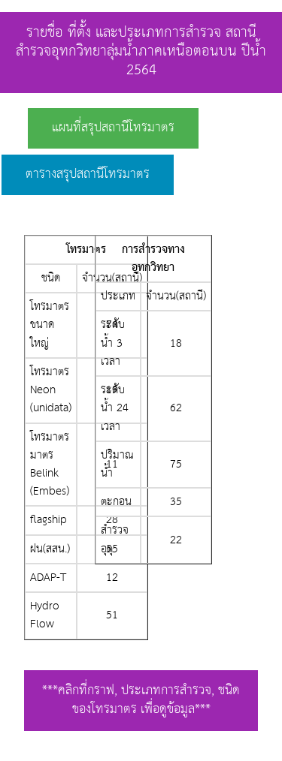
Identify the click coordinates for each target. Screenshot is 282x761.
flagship (48, 520)
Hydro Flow (44, 615)
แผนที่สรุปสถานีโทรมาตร (113, 128)
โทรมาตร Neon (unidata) (50, 390)
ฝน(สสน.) (50, 549)
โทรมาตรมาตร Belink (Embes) (49, 464)
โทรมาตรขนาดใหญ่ (49, 324)
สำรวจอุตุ (115, 539)
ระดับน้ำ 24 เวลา (115, 408)
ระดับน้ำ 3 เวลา (113, 342)
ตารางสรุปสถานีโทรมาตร (88, 174)
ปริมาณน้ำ (117, 464)
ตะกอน (116, 502)
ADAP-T (48, 577)
